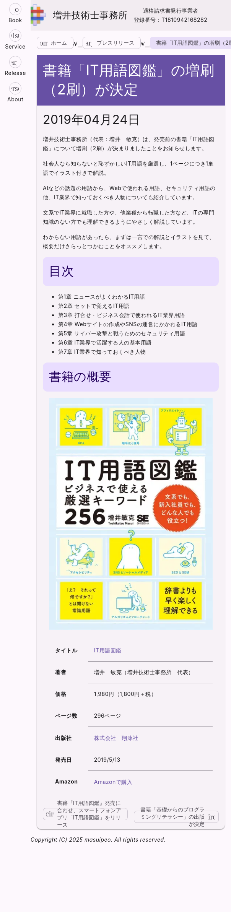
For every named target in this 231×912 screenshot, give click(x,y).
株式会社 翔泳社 (116, 738)
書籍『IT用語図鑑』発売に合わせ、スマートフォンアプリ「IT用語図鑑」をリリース (82, 814)
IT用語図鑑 (108, 650)
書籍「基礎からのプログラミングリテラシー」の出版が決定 (179, 817)
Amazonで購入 (113, 782)
